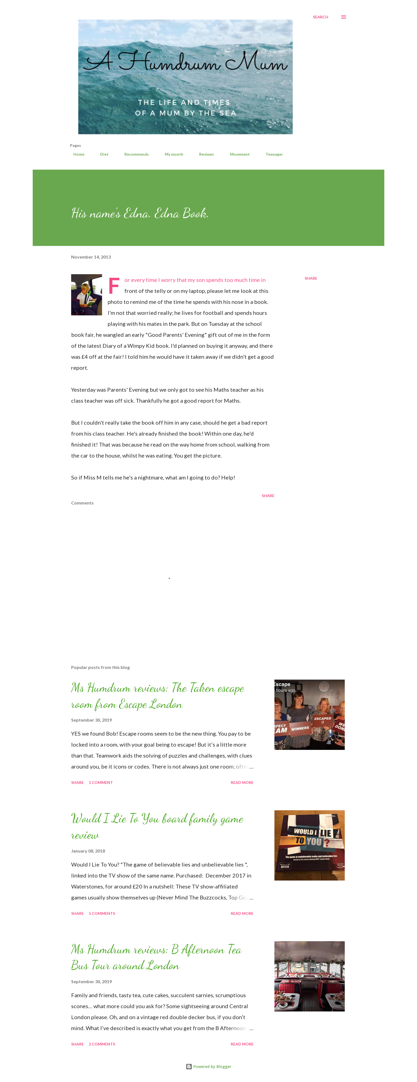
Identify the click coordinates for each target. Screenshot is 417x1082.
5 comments (102, 913)
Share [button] (311, 278)
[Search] (320, 17)
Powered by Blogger (208, 1066)
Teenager (271, 154)
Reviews (203, 154)
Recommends (133, 154)
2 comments (102, 1044)
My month (171, 154)
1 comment (101, 782)
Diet (101, 154)
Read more (242, 782)
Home (75, 154)
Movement (236, 154)
